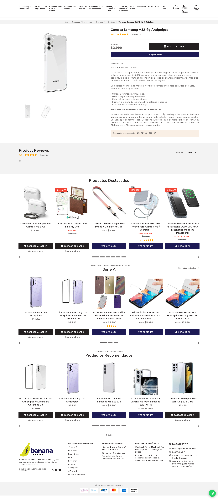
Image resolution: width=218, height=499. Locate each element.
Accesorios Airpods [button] (80, 5)
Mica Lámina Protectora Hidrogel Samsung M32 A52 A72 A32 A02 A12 (146, 319)
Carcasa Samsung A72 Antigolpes (36, 318)
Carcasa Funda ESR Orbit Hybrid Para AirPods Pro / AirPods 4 (145, 231)
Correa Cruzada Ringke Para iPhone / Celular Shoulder (109, 230)
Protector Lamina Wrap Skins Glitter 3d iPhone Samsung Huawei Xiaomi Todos (109, 319)
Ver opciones (109, 251)
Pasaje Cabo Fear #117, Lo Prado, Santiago (183, 460)
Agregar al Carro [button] (35, 251)
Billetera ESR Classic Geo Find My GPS (72, 230)
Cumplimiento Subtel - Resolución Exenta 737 (113, 460)
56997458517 (177, 455)
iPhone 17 (72, 450)
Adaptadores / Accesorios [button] (110, 5)
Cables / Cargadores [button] (44, 5)
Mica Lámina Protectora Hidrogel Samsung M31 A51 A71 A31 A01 (182, 319)
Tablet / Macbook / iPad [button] (129, 6)
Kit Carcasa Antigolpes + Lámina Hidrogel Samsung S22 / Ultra (145, 405)
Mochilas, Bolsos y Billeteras (148, 5)
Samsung (100, 27)
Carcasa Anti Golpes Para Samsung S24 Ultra (182, 403)
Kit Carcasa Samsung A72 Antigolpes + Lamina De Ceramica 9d (72, 319)
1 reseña (137, 40)
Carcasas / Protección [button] (26, 5)
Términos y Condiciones (113, 456)
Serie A (111, 27)
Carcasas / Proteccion (82, 27)
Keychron (172, 4)
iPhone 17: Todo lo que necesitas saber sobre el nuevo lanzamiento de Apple (149, 461)
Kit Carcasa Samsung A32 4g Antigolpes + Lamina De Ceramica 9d (35, 405)
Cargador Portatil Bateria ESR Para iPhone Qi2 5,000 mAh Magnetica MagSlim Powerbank (182, 233)
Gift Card (195, 5)
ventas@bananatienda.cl (182, 452)
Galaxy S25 (73, 471)
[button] (154, 139)
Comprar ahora (155, 60)
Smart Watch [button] (93, 5)
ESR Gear (162, 5)
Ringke (71, 468)
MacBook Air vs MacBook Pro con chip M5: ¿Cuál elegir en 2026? (149, 453)
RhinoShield (185, 4)
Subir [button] (109, 439)
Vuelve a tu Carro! (76, 478)
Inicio (66, 27)
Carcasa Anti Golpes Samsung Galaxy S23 (109, 403)
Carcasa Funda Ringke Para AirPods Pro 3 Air (35, 230)
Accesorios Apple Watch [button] (61, 5)
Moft (70, 461)
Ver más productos (188, 273)
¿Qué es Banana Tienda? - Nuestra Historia (114, 451)
